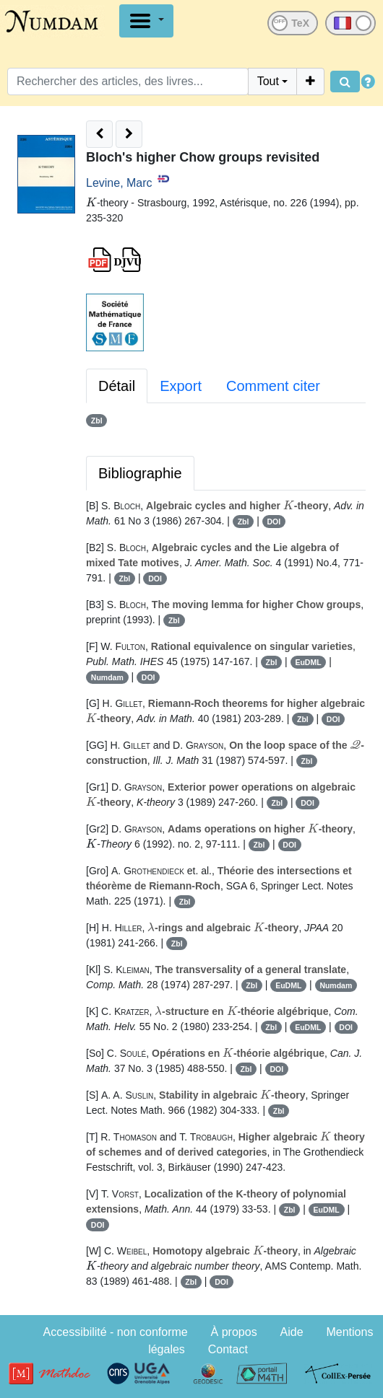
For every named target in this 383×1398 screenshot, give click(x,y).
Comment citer (273, 386)
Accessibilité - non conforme (115, 1332)
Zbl (97, 420)
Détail (116, 386)
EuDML (308, 662)
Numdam (107, 677)
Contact (228, 1349)
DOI (274, 521)
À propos (234, 1332)
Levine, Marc (119, 183)
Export (181, 386)
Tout (268, 81)
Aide (292, 1332)
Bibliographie (140, 473)
